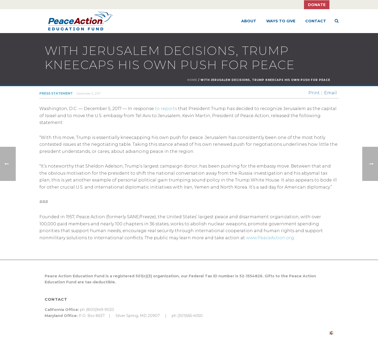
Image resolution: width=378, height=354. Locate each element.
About (248, 21)
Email (330, 93)
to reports (166, 108)
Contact (315, 21)
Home (192, 80)
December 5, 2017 (88, 93)
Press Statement (56, 93)
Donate (317, 4)
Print (314, 93)
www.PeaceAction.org (270, 237)
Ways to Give (280, 21)
